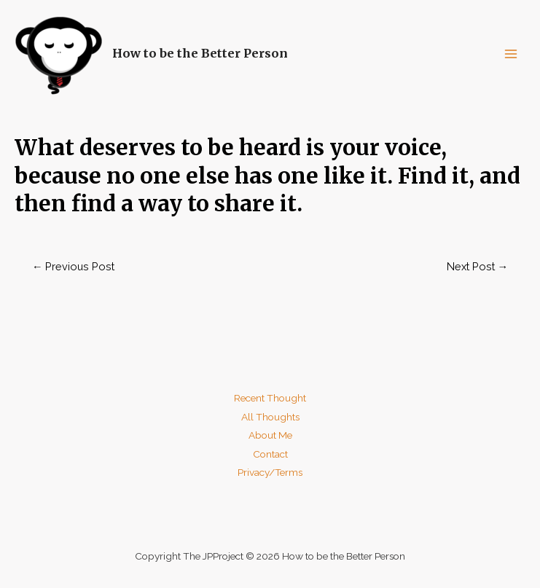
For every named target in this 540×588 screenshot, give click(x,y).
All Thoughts (270, 417)
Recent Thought (270, 398)
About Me (270, 435)
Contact (270, 454)
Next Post (478, 266)
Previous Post (73, 266)
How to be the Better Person (200, 53)
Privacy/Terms (270, 472)
